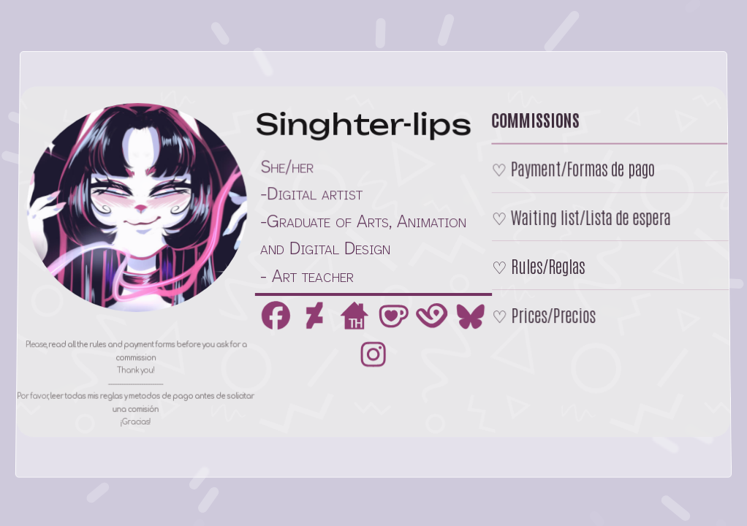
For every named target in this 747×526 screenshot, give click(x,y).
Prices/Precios (554, 314)
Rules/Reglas (548, 265)
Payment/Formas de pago (581, 168)
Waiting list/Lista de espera (590, 217)
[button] (275, 316)
